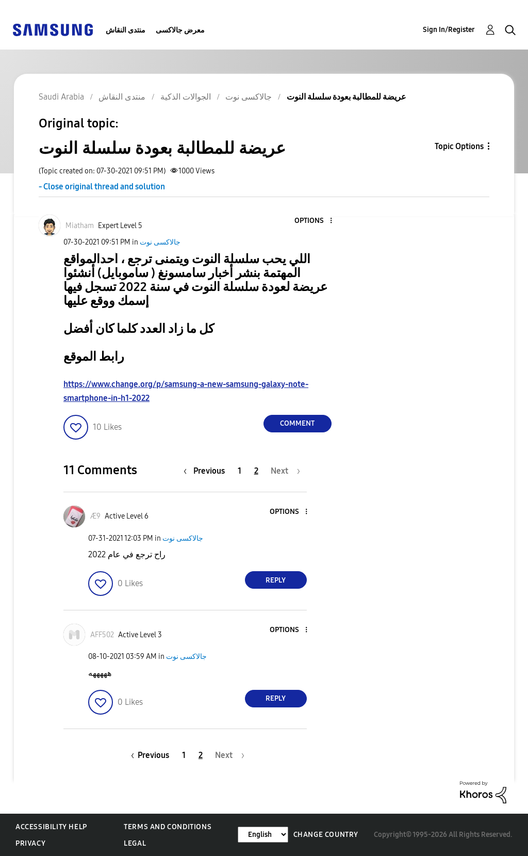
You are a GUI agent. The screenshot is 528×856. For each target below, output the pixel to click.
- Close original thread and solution (102, 186)
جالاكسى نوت (160, 242)
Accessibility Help (51, 826)
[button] (313, 221)
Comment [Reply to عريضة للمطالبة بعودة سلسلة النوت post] (297, 423)
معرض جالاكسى (180, 30)
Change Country (325, 834)
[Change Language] (263, 835)
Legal (135, 843)
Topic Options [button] (459, 146)
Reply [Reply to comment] (276, 580)
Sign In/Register (449, 29)
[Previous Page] (207, 470)
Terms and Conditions (167, 826)
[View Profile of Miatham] (79, 225)
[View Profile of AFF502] (102, 635)
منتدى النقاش (125, 30)
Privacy (30, 843)
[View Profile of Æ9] (95, 516)
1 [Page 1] (239, 471)
